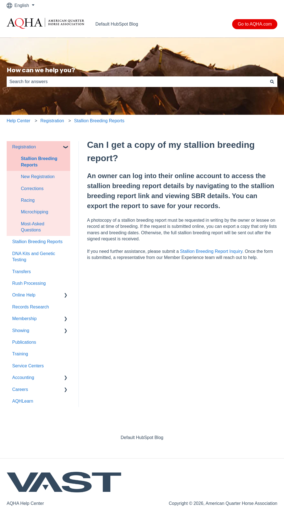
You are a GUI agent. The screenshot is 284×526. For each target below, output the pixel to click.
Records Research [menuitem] (30, 307)
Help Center (18, 120)
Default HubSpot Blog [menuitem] (142, 437)
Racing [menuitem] (28, 200)
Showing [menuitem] (20, 330)
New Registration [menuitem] (38, 176)
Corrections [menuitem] (32, 188)
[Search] (272, 81)
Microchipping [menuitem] (34, 212)
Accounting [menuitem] (23, 377)
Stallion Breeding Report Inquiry (211, 251)
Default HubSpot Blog (116, 24)
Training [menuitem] (20, 354)
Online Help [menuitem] (24, 295)
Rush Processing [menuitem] (29, 283)
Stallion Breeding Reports (99, 120)
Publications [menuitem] (24, 342)
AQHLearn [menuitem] (22, 401)
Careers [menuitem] (20, 389)
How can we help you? (41, 70)
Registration (52, 120)
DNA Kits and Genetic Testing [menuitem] (33, 256)
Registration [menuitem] (24, 146)
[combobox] (137, 81)
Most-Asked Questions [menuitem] (32, 226)
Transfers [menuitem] (21, 271)
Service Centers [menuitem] (28, 365)
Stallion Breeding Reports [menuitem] (39, 161)
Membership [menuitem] (24, 318)
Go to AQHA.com (255, 24)
